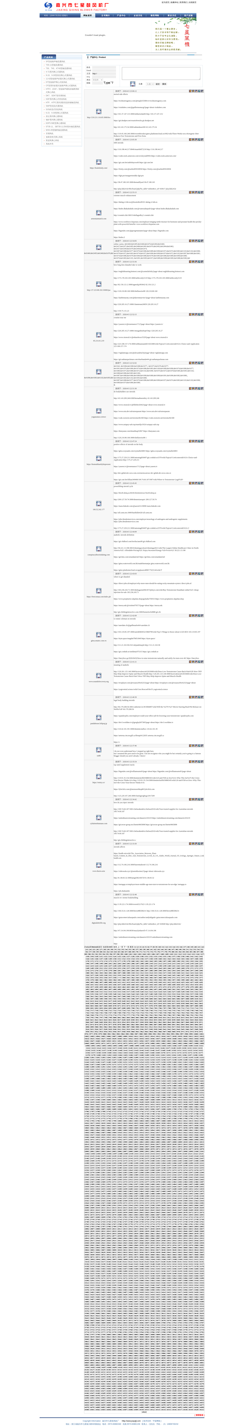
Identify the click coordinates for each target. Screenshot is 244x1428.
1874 (163, 1128)
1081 (158, 1043)
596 (132, 999)
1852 (163, 1125)
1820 (108, 1123)
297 (191, 971)
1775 (103, 1118)
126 (123, 956)
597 (137, 999)
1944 (185, 1135)
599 (146, 999)
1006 (108, 1036)
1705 (202, 1109)
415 (137, 982)
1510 (98, 1090)
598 (142, 999)
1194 (174, 1055)
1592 (185, 1097)
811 (164, 1017)
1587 (158, 1097)
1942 (174, 1135)
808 (151, 1017)
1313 (103, 1069)
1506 (196, 1088)
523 (155, 992)
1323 (158, 1069)
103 (139, 954)
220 (196, 963)
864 (169, 1022)
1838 (87, 1125)
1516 (130, 1090)
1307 (191, 1067)
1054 (130, 1041)
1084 (174, 1043)
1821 (114, 1123)
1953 (114, 1137)
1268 (98, 1064)
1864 (108, 1128)
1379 (103, 1076)
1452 (141, 1083)
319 (173, 973)
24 (90, 949)
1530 (87, 1093)
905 (119, 1027)
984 (122, 1034)
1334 (98, 1071)
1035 (147, 1039)
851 (110, 1022)
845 (201, 1020)
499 (164, 989)
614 (96, 1001)
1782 (141, 1118)
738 (187, 1010)
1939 (158, 1135)
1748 (196, 1114)
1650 (141, 1104)
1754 (108, 1116)
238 (160, 966)
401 (191, 980)
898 (87, 1027)
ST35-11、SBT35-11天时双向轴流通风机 (63, 127)
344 (169, 975)
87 (198, 952)
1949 (92, 1137)
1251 (125, 1062)
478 (187, 987)
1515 (125, 1090)
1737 (136, 1114)
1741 (158, 1114)
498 (160, 989)
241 (173, 966)
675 (137, 1006)
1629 (147, 1102)
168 (196, 959)
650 (142, 1003)
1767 (180, 1116)
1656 (174, 1104)
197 (92, 963)
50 (184, 949)
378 (87, 980)
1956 (130, 1137)
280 (114, 971)
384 (114, 980)
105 (148, 954)
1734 (119, 1114)
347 (182, 975)
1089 (202, 1043)
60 (101, 952)
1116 (109, 1048)
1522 (163, 1090)
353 (92, 978)
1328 (185, 1069)
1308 (196, 1067)
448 (169, 985)
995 (172, 1034)
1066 (196, 1041)
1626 (130, 1102)
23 (87, 949)
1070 (98, 1043)
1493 (125, 1088)
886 (151, 1025)
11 (163, 947)
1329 (191, 1069)
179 (128, 961)
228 (114, 966)
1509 (92, 1090)
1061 (169, 1041)
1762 (152, 1116)
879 (119, 1025)
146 (96, 959)
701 (137, 1008)
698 (123, 1008)
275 (92, 971)
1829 (158, 1123)
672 (123, 1006)
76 (159, 952)
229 (119, 966)
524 (160, 992)
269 (182, 968)
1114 (98, 1048)
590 (105, 999)
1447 (114, 1083)
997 (181, 1034)
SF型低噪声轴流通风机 (55, 61)
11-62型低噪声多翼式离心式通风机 (60, 79)
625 (146, 1001)
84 (187, 952)
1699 (169, 1109)
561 (92, 996)
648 (132, 1003)
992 (159, 1034)
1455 (158, 1083)
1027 (103, 1039)
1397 (202, 1076)
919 (182, 1027)
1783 (147, 1118)
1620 (98, 1102)
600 (151, 999)
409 (110, 982)
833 (146, 1020)
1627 (136, 1102)
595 (128, 999)
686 (187, 1006)
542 (123, 994)
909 (137, 1027)
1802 (130, 1121)
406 (96, 982)
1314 (108, 1069)
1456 (163, 1083)
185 (155, 961)
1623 (114, 1102)
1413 (169, 1079)
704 (151, 1008)
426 (187, 982)
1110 (196, 1046)
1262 (185, 1062)
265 (164, 968)
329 (101, 975)
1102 (153, 1046)
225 (101, 966)
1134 (88, 1050)
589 (101, 999)
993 (163, 1034)
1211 (147, 1057)
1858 (196, 1125)
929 (110, 1029)
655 (164, 1003)
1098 (131, 1046)
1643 (103, 1104)
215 (173, 963)
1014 (152, 1036)
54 (198, 949)
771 (101, 1015)
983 (118, 1034)
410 (114, 982)
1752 (98, 1116)
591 (110, 999)
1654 (163, 1104)
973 (191, 1032)
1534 (108, 1093)
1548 (185, 1093)
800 (114, 1017)
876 (105, 1025)
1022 (196, 1036)
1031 (125, 1039)
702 (142, 1008)
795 (92, 1017)
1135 (93, 1050)
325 (201, 973)
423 (173, 982)
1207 (125, 1057)
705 (155, 1008)
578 (169, 996)
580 (178, 996)
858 (142, 1022)
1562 (141, 1095)
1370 (174, 1074)
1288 (87, 1067)
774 (114, 1015)
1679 (180, 1107)
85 (191, 952)
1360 (119, 1074)
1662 (87, 1107)
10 (159, 947)
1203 (103, 1057)
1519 (147, 1090)
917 (173, 1027)
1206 (119, 1057)
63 (112, 952)
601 (155, 999)
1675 (158, 1107)
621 (128, 1001)
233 (137, 966)
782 (151, 1015)
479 (191, 987)
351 (201, 975)
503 (182, 989)
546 (142, 994)
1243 (202, 1060)
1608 (152, 1100)
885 (146, 1025)
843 (191, 1020)
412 (123, 982)
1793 (202, 1118)
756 (151, 1013)
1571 (191, 1095)
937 (146, 1029)
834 (151, 1020)
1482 (185, 1086)
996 (177, 1034)
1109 (190, 1046)
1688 (108, 1109)
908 (132, 1027)
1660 (196, 1104)
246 (196, 966)
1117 (114, 1048)
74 (151, 952)
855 (128, 1022)
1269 (103, 1064)
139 (182, 956)
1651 (147, 1104)
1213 (158, 1057)
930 (114, 1029)
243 (182, 966)
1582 (130, 1097)
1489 (103, 1088)
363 (137, 978)
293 (173, 971)
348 (187, 975)
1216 (174, 1057)
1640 (87, 1104)
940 (160, 1029)
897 (201, 1025)
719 (101, 1010)
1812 (185, 1121)
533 (201, 992)
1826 (141, 1123)
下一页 (126, 947)
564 (105, 996)
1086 (185, 1043)
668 (105, 1006)
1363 (136, 1074)
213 (164, 963)
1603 (125, 1100)
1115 (104, 1048)
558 (196, 994)
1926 (87, 1135)
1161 (114, 1053)
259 (137, 968)
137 (173, 956)
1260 (174, 1062)
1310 (87, 1069)
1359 (114, 1074)
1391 (169, 1076)
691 (92, 1008)
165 (182, 959)
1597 (92, 1100)
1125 (157, 1048)
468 (142, 987)
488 (114, 989)
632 (178, 1001)
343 (164, 975)
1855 (180, 1125)
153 (128, 959)
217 (182, 963)
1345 (158, 1071)
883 (137, 1025)
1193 (168, 1055)
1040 (174, 1039)
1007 (114, 1036)
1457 (169, 1083)
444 (151, 985)
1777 (114, 1118)
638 (87, 1003)
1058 (152, 1041)
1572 (196, 1095)
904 (114, 1027)
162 (169, 959)
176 (114, 961)
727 (137, 1010)
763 (182, 1013)
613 (92, 1001)
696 (114, 1008)
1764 (163, 1116)
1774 (98, 1118)
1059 (158, 1041)
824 (105, 1020)
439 (128, 985)
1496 (141, 1088)
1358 (108, 1074)
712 (187, 1008)
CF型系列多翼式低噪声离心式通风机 (61, 86)
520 (142, 992)
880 (123, 1025)
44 (162, 949)
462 (114, 987)
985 (127, 1034)
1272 (119, 1064)
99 (122, 954)
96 (111, 954)
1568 (174, 1095)
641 (101, 1003)
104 (144, 954)
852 (114, 1022)
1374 (196, 1074)
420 (160, 982)
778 (132, 1015)
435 (110, 985)
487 (110, 989)
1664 (98, 1107)
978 (95, 1034)
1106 (174, 1046)
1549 (191, 1093)
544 (132, 994)
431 (92, 985)
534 (87, 994)
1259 (169, 1062)
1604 (130, 1100)
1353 (202, 1071)
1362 (130, 1074)
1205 (114, 1057)
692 (96, 1008)
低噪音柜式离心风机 (54, 137)
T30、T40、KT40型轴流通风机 (59, 68)
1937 (147, 1135)
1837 (202, 1123)
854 (123, 1022)
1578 (108, 1097)
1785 (158, 1118)
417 (146, 982)
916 (169, 1027)
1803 (136, 1121)
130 (141, 956)
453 (191, 985)
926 (96, 1029)
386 (123, 980)
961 (137, 1032)
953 (101, 1032)
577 (164, 996)
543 (128, 994)
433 (101, 985)
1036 (152, 1039)
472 (160, 987)
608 (187, 999)
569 (128, 996)
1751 (92, 1116)
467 (137, 987)
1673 (147, 1107)
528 (178, 992)
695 (110, 1008)
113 (184, 954)
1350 (185, 1071)
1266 (87, 1064)
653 (155, 1003)
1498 (152, 1088)
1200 (87, 1057)
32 (119, 949)
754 (142, 1013)
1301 (158, 1067)
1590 (174, 1097)
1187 (136, 1055)
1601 (114, 1100)
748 (114, 1013)
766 (196, 1013)
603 (164, 999)
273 (201, 968)
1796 (98, 1121)
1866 (119, 1128)
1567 (169, 1095)
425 (182, 982)
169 (201, 959)
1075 (125, 1043)
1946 (196, 1135)
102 (135, 954)
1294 (119, 1067)
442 (142, 985)
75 (155, 952)
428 (196, 982)
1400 (98, 1079)
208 (142, 963)
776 (123, 1015)
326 (87, 975)
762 (178, 1013)
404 (87, 982)
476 (178, 987)
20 (195, 947)
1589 (169, 1097)
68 (130, 952)
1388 (152, 1076)
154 (132, 959)
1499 (158, 1088)
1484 (196, 1086)
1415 (180, 1079)
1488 (98, 1088)
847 (92, 1022)
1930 (108, 1135)
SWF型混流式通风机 (54, 106)
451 (182, 985)
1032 (130, 1039)
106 (153, 954)
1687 (103, 1109)
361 (128, 978)
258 (132, 968)
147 (101, 959)
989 (145, 1034)
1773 (92, 1118)
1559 (125, 1095)
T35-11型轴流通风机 (54, 65)
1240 (185, 1060)
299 (201, 971)
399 (182, 980)
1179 (93, 1055)
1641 (92, 1104)
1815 (202, 1121)
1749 (202, 1114)
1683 (202, 1107)
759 (164, 1013)
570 (132, 996)
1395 (191, 1076)
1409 (147, 1079)
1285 (191, 1064)
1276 (141, 1064)
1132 (195, 1048)
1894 (152, 1130)
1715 (136, 1111)
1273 (125, 1064)
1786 (163, 1118)
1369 (169, 1074)
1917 (158, 1133)
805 (137, 1017)
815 (182, 1017)
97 (115, 954)
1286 (196, 1064)
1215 (169, 1057)
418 (151, 982)
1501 (169, 1088)
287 (146, 971)
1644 (108, 1104)
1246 (98, 1062)
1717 (147, 1111)
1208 (130, 1057)
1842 (108, 1125)
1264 (196, 1062)
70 (137, 952)
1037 (158, 1039)
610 (196, 999)
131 (146, 956)
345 (173, 975)
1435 (169, 1081)
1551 (202, 1093)
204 (123, 963)
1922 (185, 1133)
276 (96, 971)
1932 (119, 1135)
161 (164, 959)
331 (110, 975)
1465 (92, 1086)
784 (160, 1015)
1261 (180, 1062)
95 (107, 954)
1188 (141, 1055)
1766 (174, 1116)
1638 (196, 1102)
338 (142, 975)
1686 (98, 1109)
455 (201, 985)
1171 (168, 1053)
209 (146, 963)
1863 (103, 1128)
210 (151, 963)
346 (178, 975)
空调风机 (49, 133)
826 (114, 1020)
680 (160, 1006)
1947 (202, 1135)
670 (114, 1006)
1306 (185, 1067)
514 (114, 992)
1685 (92, 1109)
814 (178, 1017)
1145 (147, 1050)
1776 (108, 1118)
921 (191, 1027)
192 (187, 961)
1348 (174, 1071)
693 (101, 1008)
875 (101, 1025)
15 (177, 947)
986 (132, 1034)
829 (128, 1020)
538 (105, 994)
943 (173, 1029)
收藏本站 (174, 2)
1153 (190, 1050)
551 (164, 994)
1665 (103, 1107)
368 (160, 978)
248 (87, 968)
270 (187, 968)
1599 (103, 1100)
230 (123, 966)
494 (142, 989)
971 (182, 1032)
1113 (93, 1048)
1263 (191, 1062)
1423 (103, 1081)
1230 (130, 1060)
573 (146, 996)
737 (182, 1010)
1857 (191, 1125)
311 (137, 973)
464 (123, 987)
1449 (125, 1083)
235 (146, 966)
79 (169, 952)
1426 (119, 1081)
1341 (136, 1071)
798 (105, 1017)
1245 (92, 1062)
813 (173, 1017)
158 (151, 959)
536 (96, 994)
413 (128, 982)
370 (169, 978)
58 (94, 952)
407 (101, 982)
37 (137, 949)
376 (196, 978)
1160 (109, 1053)
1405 (125, 1079)
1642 (98, 1104)
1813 (191, 1121)
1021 (191, 1036)
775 (119, 1015)
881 (128, 1025)
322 (187, 973)
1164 (131, 1053)
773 (110, 1015)
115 (193, 954)
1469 (114, 1086)
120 (96, 956)
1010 (130, 1036)
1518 (141, 1090)
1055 (136, 1041)
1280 (163, 1064)
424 (178, 982)
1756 (119, 1116)
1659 (191, 1104)
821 (92, 1020)
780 (142, 1015)
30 (112, 949)
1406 (130, 1079)
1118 (120, 1048)
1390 (163, 1076)
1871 (147, 1128)
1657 (180, 1104)
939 (155, 1029)
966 (160, 1032)
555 (182, 994)
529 (182, 992)
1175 (190, 1053)
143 (200, 956)
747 (110, 1013)
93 (100, 954)
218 (187, 963)
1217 (180, 1057)
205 (128, 963)
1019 (180, 1036)
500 (169, 989)
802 (123, 1017)
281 (119, 971)
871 (201, 1022)
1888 (119, 1130)
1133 (200, 1048)
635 (191, 1001)
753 (137, 1013)
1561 (136, 1095)
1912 (130, 1133)
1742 (163, 1114)
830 (132, 1020)
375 (191, 978)
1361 (125, 1074)
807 (146, 1017)
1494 (130, 1088)
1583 (136, 1097)
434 (105, 985)
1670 (130, 1107)
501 (173, 989)
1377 (92, 1076)
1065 (191, 1041)
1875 (169, 1128)
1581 (125, 1097)
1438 (185, 1081)
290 (160, 971)
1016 (163, 1036)
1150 (174, 1050)
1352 (196, 1071)
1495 (136, 1088)
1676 (163, 1107)
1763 (158, 1116)
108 (162, 954)
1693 (136, 1109)
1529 (202, 1090)
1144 (141, 1050)
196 (87, 963)
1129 (178, 1048)
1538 (130, 1093)
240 (169, 966)
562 (96, 996)
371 (173, 978)
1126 (162, 1048)
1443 (92, 1083)
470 (151, 987)
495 (146, 989)
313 (146, 973)
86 (195, 952)
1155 (200, 1050)
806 (142, 1017)
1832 (174, 1123)
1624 (119, 1102)
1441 (202, 1081)
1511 (103, 1090)
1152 (184, 1050)
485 (101, 989)
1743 (169, 1114)
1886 (108, 1130)
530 (187, 992)
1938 (152, 1135)
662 (196, 1003)
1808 (163, 1121)
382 (105, 980)
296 (187, 971)
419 (155, 982)
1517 (136, 1090)
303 (101, 973)
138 (178, 956)
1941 (169, 1135)
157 (146, 959)
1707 (92, 1111)
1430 (141, 1081)
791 (191, 1015)
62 (108, 952)
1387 (147, 1076)
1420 (87, 1081)
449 (173, 985)
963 (146, 1032)
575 (155, 996)
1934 (130, 1135)
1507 (202, 1088)
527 (173, 992)
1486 (87, 1088)
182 (142, 961)
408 (105, 982)
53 (195, 949)
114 (188, 954)
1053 (125, 1041)
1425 (114, 1081)
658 (178, 1003)
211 (155, 963)
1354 (87, 1074)
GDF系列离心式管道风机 (56, 99)
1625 (125, 1102)
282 (123, 971)
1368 (163, 1074)
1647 (125, 1104)
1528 (196, 1090)
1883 (92, 1130)
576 (160, 996)
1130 (184, 1048)
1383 (125, 1076)
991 (154, 1034)
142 (196, 956)
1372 (185, 1074)
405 (92, 982)
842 (187, 1020)
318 (169, 973)
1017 (169, 1036)
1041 (180, 1039)
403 (201, 980)
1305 (180, 1067)
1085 (180, 1043)
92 (97, 954)
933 (128, 1029)
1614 (185, 1100)
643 (110, 1003)
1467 (103, 1086)
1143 (136, 1050)
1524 (174, 1090)
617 (110, 1001)
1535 (114, 1093)
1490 (108, 1088)
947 (191, 1029)
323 (191, 973)
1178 (88, 1055)
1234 (152, 1060)
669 (110, 1006)
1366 (152, 1074)
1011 (136, 1036)
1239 (180, 1060)
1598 (98, 1100)
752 (132, 1013)
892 (178, 1025)
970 (178, 1032)
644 (114, 1003)
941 (164, 1029)
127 (128, 956)
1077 (136, 1043)
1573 (202, 1095)
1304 (174, 1067)
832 (142, 1020)
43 (159, 949)
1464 (87, 1086)
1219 (191, 1057)
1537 (125, 1093)
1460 (185, 1083)
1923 (191, 1133)
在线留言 (192, 2)
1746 (185, 1114)
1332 (87, 1071)
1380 (108, 1076)
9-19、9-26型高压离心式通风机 (59, 75)
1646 (119, 1104)
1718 (152, 1111)
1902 (196, 1130)
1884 (98, 1130)
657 (173, 1003)
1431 (147, 1081)
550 (160, 994)
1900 (185, 1130)
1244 (87, 1062)
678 (151, 1006)
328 (96, 975)
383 (110, 980)
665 (92, 1006)
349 (191, 975)
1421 (92, 1081)
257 (128, 968)
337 (137, 975)
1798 (108, 1121)
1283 (180, 1064)
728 (142, 1010)
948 (196, 1029)
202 (114, 963)
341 (155, 975)
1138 (109, 1050)
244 (187, 966)
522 (151, 992)
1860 (87, 1128)
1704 (196, 1109)
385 (119, 980)
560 (87, 996)
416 (142, 982)
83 (184, 952)
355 (101, 978)
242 (178, 966)
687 (191, 1006)
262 (151, 968)
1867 (125, 1128)
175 (110, 961)
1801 (125, 1121)
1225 (103, 1060)
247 (201, 966)
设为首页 (165, 2)
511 (101, 992)
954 (105, 1032)
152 (123, 959)
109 (166, 954)
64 (115, 952)
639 (92, 1003)
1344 (152, 1071)
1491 (114, 1088)
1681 (191, 1107)
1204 (108, 1057)
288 (151, 971)
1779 (125, 1118)
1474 (141, 1086)
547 (146, 994)
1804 (141, 1121)
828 (123, 1020)
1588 (163, 1097)
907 (128, 1027)
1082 (163, 1043)
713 (191, 1008)
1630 (152, 1102)
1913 (136, 1133)
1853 (169, 1125)
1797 (103, 1121)
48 (177, 949)
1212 (152, 1057)
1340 (130, 1071)
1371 (180, 1074)
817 (191, 1017)
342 (160, 975)
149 (110, 959)
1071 (103, 1043)
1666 (108, 1107)
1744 (174, 1114)
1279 (158, 1064)
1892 (141, 1130)
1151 (179, 1050)
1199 (200, 1055)
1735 (125, 1114)
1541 (147, 1093)
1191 (157, 1055)
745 (101, 1013)
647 (128, 1003)
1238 (174, 1060)
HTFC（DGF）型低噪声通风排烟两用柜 (62, 89)
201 (110, 963)
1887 (114, 1130)
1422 (98, 1081)
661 (191, 1003)
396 (169, 980)
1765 (169, 1116)
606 (178, 999)
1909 (114, 1133)
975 (201, 1032)
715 (201, 1008)
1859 (202, 1125)
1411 (158, 1079)
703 (146, 1008)
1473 (136, 1086)
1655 (169, 1104)
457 (92, 987)
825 (110, 1020)
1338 (119, 1071)
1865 (114, 1128)
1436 (174, 1081)
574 (151, 996)
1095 (115, 1046)
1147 (157, 1050)
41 (151, 949)
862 (160, 1022)
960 (132, 1032)
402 (196, 980)
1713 (125, 1111)
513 (110, 992)
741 (201, 1010)
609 (191, 999)
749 (119, 1013)
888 (160, 1025)
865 (173, 1022)
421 (164, 982)
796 (96, 1017)
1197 (190, 1055)
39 (144, 949)
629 (164, 1001)
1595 (202, 1097)
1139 (114, 1050)
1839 (92, 1125)
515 (119, 992)
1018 (174, 1036)
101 (130, 954)
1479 (169, 1086)
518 (132, 992)
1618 (87, 1102)
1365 (147, 1074)
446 (160, 985)
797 (101, 1017)
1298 (141, 1067)
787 (173, 1015)
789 (182, 1015)
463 (119, 987)
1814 (196, 1121)
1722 (174, 1111)
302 (96, 973)
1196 (184, 1055)
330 (105, 975)
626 (151, 1001)
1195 (179, 1055)
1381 (114, 1076)
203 (119, 963)
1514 (119, 1090)
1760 (141, 1116)
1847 (136, 1125)
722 (114, 1010)
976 (86, 1034)
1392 (174, 1076)
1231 (136, 1060)
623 (137, 1001)
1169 (157, 1053)
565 (110, 996)
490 (123, 989)
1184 (120, 1055)
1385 (136, 1076)
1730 (98, 1114)
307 (119, 973)
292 (169, 971)
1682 (196, 1107)
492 (132, 989)
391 (146, 980)
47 (173, 949)
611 (201, 999)
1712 (119, 1111)
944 (178, 1029)
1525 (180, 1090)
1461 (191, 1083)
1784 (152, 1118)
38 (141, 949)
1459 (180, 1083)
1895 (158, 1130)
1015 (158, 1036)
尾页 (132, 947)
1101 (147, 1046)
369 (164, 978)
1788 (174, 1118)
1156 (88, 1053)
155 (137, 959)
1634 (174, 1102)
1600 (108, 1100)
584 (196, 996)
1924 (196, 1133)
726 (132, 1010)
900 (96, 1027)
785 (164, 1015)
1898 (174, 1130)
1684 (87, 1109)
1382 (119, 1076)
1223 (92, 1060)
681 (164, 1006)
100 (125, 954)
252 (105, 968)
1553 (92, 1095)
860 (151, 1022)
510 (96, 992)
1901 (191, 1130)
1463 (202, 1083)
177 (119, 961)
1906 (98, 1133)
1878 (185, 1128)
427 (191, 982)
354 (96, 978)
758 (160, 1013)
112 (180, 954)
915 (164, 1027)
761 (173, 1013)
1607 (147, 1100)
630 (169, 1001)
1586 (152, 1097)
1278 (152, 1064)
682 (169, 1006)
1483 (191, 1086)
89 (86, 954)
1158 (98, 1053)
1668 (119, 1107)
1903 (202, 1130)
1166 (141, 1053)
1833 (180, 1123)
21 (199, 947)
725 (128, 1010)
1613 (180, 1100)
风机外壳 (49, 144)
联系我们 (183, 2)
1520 (152, 1090)
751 (128, 1013)
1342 (141, 1071)
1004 (98, 1036)
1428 (130, 1081)
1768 (185, 1116)
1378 (98, 1076)
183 (146, 961)
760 (169, 1013)
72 (144, 952)
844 (196, 1020)
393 (155, 980)
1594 (196, 1097)
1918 (163, 1133)
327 (92, 975)
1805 (147, 1121)
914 (160, 1027)
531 (191, 992)
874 (96, 1025)
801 (119, 1017)
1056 (141, 1041)
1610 (163, 1100)
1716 (141, 1111)
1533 (103, 1093)
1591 (180, 1097)
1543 (158, 1093)
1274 (130, 1064)
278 (105, 971)
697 (119, 1008)
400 (187, 980)
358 (114, 978)
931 (119, 1029)
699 (128, 1008)
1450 (130, 1083)
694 (105, 1008)
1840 (98, 1125)
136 (169, 956)
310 (132, 973)
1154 (195, 1050)
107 (157, 954)
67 (126, 952)
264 (160, 968)
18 (188, 947)
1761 (147, 1116)
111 (175, 954)
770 (96, 1015)
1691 (125, 1109)
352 (87, 978)
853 (119, 1022)
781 (146, 1015)
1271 (114, 1064)
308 (123, 973)
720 (105, 1010)
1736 (130, 1114)
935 (137, 1029)
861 (155, 1022)
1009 (125, 1036)
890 (169, 1025)
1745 (180, 1114)
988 (141, 1034)
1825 (136, 1123)
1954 (119, 1137)
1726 (196, 1111)
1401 (103, 1079)
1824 (130, 1123)
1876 (174, 1128)
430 (87, 985)
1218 (185, 1057)
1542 (152, 1093)
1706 (87, 1111)
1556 (108, 1095)
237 (155, 966)
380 (96, 980)
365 (146, 978)
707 (164, 1008)
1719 (158, 1111)
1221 (202, 1057)
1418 (196, 1079)
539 (110, 994)
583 (191, 996)
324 (196, 973)
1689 (114, 1109)
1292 (108, 1067)
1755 (114, 1116)
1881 (202, 1128)
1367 (158, 1074)
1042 (185, 1039)
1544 (163, 1093)
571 (137, 996)
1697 (158, 1109)
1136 (98, 1050)
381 (101, 980)
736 (178, 1010)
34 (126, 949)
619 (119, 1001)
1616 (196, 1100)
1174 (184, 1053)
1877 (180, 1128)
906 (123, 1027)
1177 (200, 1053)
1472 (130, 1086)
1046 (87, 1041)
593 (119, 999)
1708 (98, 1111)
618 (114, 1001)
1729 (92, 1114)
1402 (108, 1079)
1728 (87, 1114)
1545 (169, 1093)
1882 (87, 1130)
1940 (163, 1135)
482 (87, 989)
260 (142, 968)
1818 (98, 1123)
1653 (158, 1104)
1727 (202, 1111)
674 (132, 1006)
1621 (103, 1102)
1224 (98, 1060)
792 (196, 1015)
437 (119, 985)
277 (101, 971)
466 (132, 987)
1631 (158, 1102)
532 (196, 992)
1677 (169, 1107)
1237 (169, 1060)
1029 (114, 1039)
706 (160, 1008)
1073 (114, 1043)
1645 (114, 1104)
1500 (163, 1088)
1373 (191, 1074)
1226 (108, 1060)
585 (201, 996)
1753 (103, 1116)
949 (201, 1029)
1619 (92, 1102)
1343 (147, 1071)
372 (178, 978)
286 (142, 971)
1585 (147, 1097)
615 (101, 1001)
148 (105, 959)
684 (178, 1006)
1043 (191, 1039)
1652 (152, 1104)
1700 (174, 1109)
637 (201, 1001)
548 (151, 994)
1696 (152, 1109)
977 (91, 1034)
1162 (120, 1053)
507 (201, 989)
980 (104, 1034)
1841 (103, 1125)
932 (123, 1029)
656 (169, 1003)
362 (132, 978)
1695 (147, 1109)
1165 (136, 1053)
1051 (114, 1041)
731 (155, 1010)
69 (133, 952)
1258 (163, 1062)
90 (89, 954)
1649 (136, 1104)
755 (146, 1013)
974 (196, 1032)
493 (137, 989)
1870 (141, 1128)
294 (178, 971)
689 (201, 1006)
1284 (185, 1064)
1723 (180, 1111)
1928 (98, 1135)
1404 (119, 1079)
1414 (174, 1079)
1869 (136, 1128)
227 (110, 966)
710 (178, 1008)
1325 (169, 1069)
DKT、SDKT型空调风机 (56, 96)
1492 (119, 1088)
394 (160, 980)
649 (137, 1003)
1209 (136, 1057)
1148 (163, 1050)
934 (132, 1029)
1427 (125, 1081)
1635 (180, 1102)
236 (151, 966)
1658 (185, 1104)
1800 (119, 1121)
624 (142, 1001)
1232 (141, 1060)
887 (155, 1025)
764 (187, 1013)
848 (96, 1022)
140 (187, 956)
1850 (152, 1125)
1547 (180, 1093)
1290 (98, 1067)
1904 (87, 1133)
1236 (163, 1060)
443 (146, 985)
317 (164, 973)
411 (119, 982)
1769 (191, 1116)
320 (178, 973)
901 (101, 1027)
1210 (141, 1057)
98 (118, 954)
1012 (141, 1036)
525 (164, 992)
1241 (191, 1060)
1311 (92, 1069)
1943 (180, 1135)
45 (166, 949)
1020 (185, 1036)
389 (137, 980)
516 (123, 992)
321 (182, 973)
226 (105, 966)
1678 (174, 1107)
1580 (119, 1097)
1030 (119, 1039)
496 (151, 989)
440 (132, 985)
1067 (202, 1041)
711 (182, 1008)
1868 (130, 1128)
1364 (141, 1074)
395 (164, 980)
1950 (98, 1137)
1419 (202, 1079)
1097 (126, 1046)
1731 (103, 1114)
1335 (103, 1071)
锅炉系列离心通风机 (54, 120)
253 (110, 968)
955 (110, 1032)
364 (142, 978)
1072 (108, 1043)
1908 (108, 1133)
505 (191, 989)
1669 (125, 1107)
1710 (108, 1111)
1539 (136, 1093)
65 (119, 952)
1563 (147, 1095)
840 (178, 1020)
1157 (93, 1053)
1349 (180, 1071)
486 (105, 989)
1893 (147, 1130)
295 (182, 971)
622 (132, 1001)
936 (142, 1029)
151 (119, 959)
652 (151, 1003)
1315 (114, 1069)
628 (160, 1001)
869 (191, 1022)
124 (114, 956)
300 (87, 973)
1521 (158, 1090)
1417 (191, 1079)
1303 (169, 1067)
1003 (92, 1036)
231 (128, 966)
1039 (169, 1039)
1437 (180, 1081)
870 (196, 1022)
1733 (114, 1114)
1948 (87, 1137)
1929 (103, 1135)
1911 (125, 1133)
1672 (141, 1107)
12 (167, 947)
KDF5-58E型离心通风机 (56, 123)
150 (114, 959)
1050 (108, 1041)
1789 (180, 1118)
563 (101, 996)
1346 (163, 1071)
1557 (114, 1095)
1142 (131, 1050)
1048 (98, 1041)
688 (196, 1006)
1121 (136, 1048)
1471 (125, 1086)
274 (87, 971)
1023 (202, 1036)
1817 (92, 1123)
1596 (87, 1100)
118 (87, 956)
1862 (98, 1128)
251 (101, 968)
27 (101, 949)
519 (137, 992)
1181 (104, 1055)
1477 (158, 1086)
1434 (163, 1081)
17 (185, 947)
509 (92, 992)
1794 (87, 1121)
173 (101, 961)
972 (187, 1032)
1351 (191, 1071)
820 (87, 1020)
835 (155, 1020)
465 (128, 987)
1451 (136, 1083)
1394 (185, 1076)
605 (173, 999)
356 (105, 978)
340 (151, 975)
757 (155, 1013)
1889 (125, 1130)
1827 (147, 1123)
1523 (169, 1090)
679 (155, 1006)
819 (201, 1017)
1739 (147, 1114)
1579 (114, 1097)
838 (169, 1020)
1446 (108, 1083)
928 (105, 1029)
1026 (98, 1039)
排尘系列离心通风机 (54, 116)
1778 (119, 1118)
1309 (202, 1067)
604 (169, 999)
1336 (108, 1071)
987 (136, 1034)
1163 (125, 1053)
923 (201, 1027)
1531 (92, 1093)
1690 (119, 1109)
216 (178, 963)
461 (110, 987)
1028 (108, 1039)
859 (146, 1022)
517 (128, 992)
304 (105, 973)
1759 (136, 1116)
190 (178, 961)
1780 (130, 1118)
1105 (169, 1046)
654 (160, 1003)
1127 (168, 1048)
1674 (152, 1107)
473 (164, 987)
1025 (92, 1039)
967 (164, 1032)
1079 (147, 1043)
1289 (92, 1067)
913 (155, 1027)
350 (196, 975)
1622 (108, 1102)
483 (92, 989)
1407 (136, 1079)
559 (201, 994)
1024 (87, 1039)
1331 (202, 1069)
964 (151, 1032)
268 (178, 968)
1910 (119, 1133)
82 (180, 952)
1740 (152, 1114)
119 (92, 956)
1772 (87, 1118)
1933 (125, 1135)
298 (196, 971)
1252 (130, 1062)
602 (160, 999)
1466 (98, 1086)
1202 (98, 1057)
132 (150, 956)
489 (119, 989)
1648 (130, 1104)
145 (92, 959)
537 (101, 994)
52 (191, 949)
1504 (185, 1088)
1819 (103, 1123)
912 (151, 1027)
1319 (136, 1069)
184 (151, 961)
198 (96, 963)
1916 (152, 1133)
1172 (174, 1053)
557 (191, 994)
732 (160, 1010)
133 (155, 956)
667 (101, 1006)
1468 (108, 1086)
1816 (87, 1123)
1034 (141, 1039)
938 (151, 1029)
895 (191, 1025)
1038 (163, 1039)
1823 (125, 1123)
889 (164, 1025)
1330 (196, 1069)
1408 (141, 1079)
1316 (119, 1069)
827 (119, 1020)
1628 (141, 1102)
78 (166, 952)
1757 (125, 1116)
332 (114, 975)
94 (104, 954)
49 (180, 949)
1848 (141, 1125)
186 (160, 961)
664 (87, 1006)
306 (114, 973)
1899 (180, 1130)
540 (114, 994)
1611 (169, 1100)
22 (203, 947)
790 (187, 1015)
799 (110, 1017)
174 (105, 961)
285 (137, 971)
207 (137, 963)
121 (101, 956)
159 (155, 959)
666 (96, 1006)
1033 (136, 1039)
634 (187, 1001)
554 (178, 994)
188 (169, 961)
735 (173, 1010)
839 (173, 1020)
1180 (98, 1055)
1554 (98, 1095)
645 (119, 1003)
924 (87, 1029)
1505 (191, 1088)
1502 (174, 1088)
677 (146, 1006)
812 (169, 1017)
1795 (92, 1121)
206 (132, 963)
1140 (120, 1050)
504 (187, 989)
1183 (114, 1055)
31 (115, 949)
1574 (87, 1097)
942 (169, 1029)
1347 (169, 1071)
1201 (92, 1057)
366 (151, 978)
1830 (163, 1123)
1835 (191, 1123)
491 (128, 989)
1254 (141, 1062)
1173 (179, 1053)
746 (105, 1013)
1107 (180, 1046)
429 (201, 982)
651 (146, 1003)
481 (201, 987)
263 (155, 968)
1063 (180, 1041)
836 (160, 1020)
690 (87, 1008)
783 (155, 1015)
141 (191, 956)
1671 (136, 1107)
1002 (87, 1036)
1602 (119, 1100)
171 (92, 961)
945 (182, 1029)
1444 (98, 1083)
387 (128, 980)
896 (196, 1025)
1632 (163, 1102)
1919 (169, 1133)
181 (137, 961)
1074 (119, 1043)
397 (173, 980)
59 (97, 952)
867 (182, 1022)
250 (96, 968)
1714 (130, 1111)
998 (186, 1034)
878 (114, 1025)
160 (160, 959)
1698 (163, 1109)
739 (191, 1010)
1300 (152, 1067)
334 (123, 975)
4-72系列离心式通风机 (55, 72)
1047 (92, 1041)
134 (160, 956)
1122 (141, 1048)
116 (197, 954)
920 (187, 1027)
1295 (125, 1067)
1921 (180, 1133)
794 (87, 1017)
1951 (103, 1137)
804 (132, 1017)
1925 (202, 1133)
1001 (201, 1034)
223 (92, 966)
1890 (130, 1130)
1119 (125, 1048)
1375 (202, 1074)
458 (96, 987)
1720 (163, 1111)
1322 (152, 1069)
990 (150, 1034)
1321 (147, 1069)
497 (155, 989)
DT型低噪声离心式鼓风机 (56, 82)
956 (114, 1032)
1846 (130, 1125)
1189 (147, 1055)
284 (132, 971)
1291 (103, 1067)
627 (155, 1001)
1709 (103, 1111)
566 (114, 996)
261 (146, 968)
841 (182, 1020)
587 (92, 999)
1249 (114, 1062)
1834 (185, 1123)
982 (113, 1034)
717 (92, 1010)
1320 (141, 1069)
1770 (196, 1116)
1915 (147, 1133)
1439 (191, 1081)
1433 (158, 1081)
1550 (196, 1093)
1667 (114, 1107)
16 (181, 947)
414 (132, 982)
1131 (189, 1048)
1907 (103, 1133)
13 (170, 947)
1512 (108, 1090)
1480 (174, 1086)
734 (169, 1010)
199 (101, 963)
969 (173, 1032)
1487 (92, 1088)
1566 (163, 1095)
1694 (141, 1109)
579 (173, 996)
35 (130, 949)
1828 (152, 1123)
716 (87, 1010)
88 (202, 952)
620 (123, 1001)
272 (196, 968)
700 (132, 1008)
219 (191, 963)
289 (155, 971)
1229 (125, 1060)
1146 (152, 1050)
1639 (202, 1102)
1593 (191, 1097)
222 (87, 966)
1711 (114, 1111)
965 (155, 1032)
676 (142, 1006)
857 (137, 1022)
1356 (98, 1074)
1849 (147, 1125)
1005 (103, 1036)
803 (128, 1017)
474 (169, 987)
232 (132, 966)
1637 (191, 1102)
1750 (87, 1116)
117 (202, 954)
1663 (92, 1107)
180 (132, 961)
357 (110, 978)
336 (132, 975)
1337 (114, 1071)
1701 (180, 1109)
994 (168, 1034)
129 (137, 956)
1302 (163, 1067)
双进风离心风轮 (52, 140)
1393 (180, 1076)
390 (142, 980)
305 (110, 973)
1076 (130, 1043)
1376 (87, 1076)
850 (105, 1022)
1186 (131, 1055)
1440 (196, 1081)
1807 (158, 1121)
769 (92, 1015)
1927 (92, 1135)
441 (137, 985)
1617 (202, 1100)
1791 (191, 1118)
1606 (141, 1100)
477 (182, 987)
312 (142, 973)
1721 (169, 1111)
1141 (125, 1050)
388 (132, 980)
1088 (196, 1043)
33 (123, 949)
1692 (130, 1109)
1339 (125, 1071)
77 (162, 952)
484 (96, 989)
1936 (141, 1135)
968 (169, 1032)
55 (202, 949)
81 (177, 952)
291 (164, 971)
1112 (88, 1048)
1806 (152, 1121)
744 (96, 1013)
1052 (119, 1041)
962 (142, 1032)
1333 (92, 1071)
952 (96, 1032)
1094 (109, 1046)
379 (92, 980)
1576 (98, 1097)
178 (123, 961)
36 (133, 949)
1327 (180, 1069)
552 (169, 994)
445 (155, 985)
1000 (196, 1034)
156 (142, 959)
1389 (158, 1076)
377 (201, 978)
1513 (114, 1090)
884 (142, 1025)
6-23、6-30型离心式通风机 (57, 113)
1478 (163, 1086)
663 (201, 1003)
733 (164, 1010)
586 (87, 999)
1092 (98, 1046)
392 (151, 980)
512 (105, 992)
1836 (196, 1123)
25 (94, 949)
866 (178, 1022)
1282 (174, 1064)
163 (173, 959)
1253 (136, 1062)
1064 (185, 1041)
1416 (185, 1079)
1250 (119, 1062)
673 (128, 1006)
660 (187, 1003)
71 (141, 952)
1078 (141, 1043)
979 (100, 1034)
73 (148, 952)
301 (92, 973)
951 (92, 1032)
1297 (136, 1067)
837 (164, 1020)
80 (173, 952)
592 (114, 999)
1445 (103, 1083)
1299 (147, 1067)
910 (142, 1027)
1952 (108, 1137)
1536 (119, 1093)
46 (169, 949)
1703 (191, 1109)
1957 (136, 1137)
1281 (169, 1064)
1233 (147, 1060)
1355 (92, 1074)
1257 (158, 1062)
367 (155, 978)
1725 (191, 1111)
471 (155, 987)
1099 (137, 1046)
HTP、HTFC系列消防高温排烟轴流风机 (62, 102)
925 (92, 1029)
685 (182, 1006)
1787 (169, 1118)
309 (128, 973)
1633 (169, 1102)
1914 (141, 1133)
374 (187, 978)
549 (155, 994)
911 (146, 1027)
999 (191, 1034)
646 (123, 1003)
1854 (174, 1125)
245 (191, 966)
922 (196, 1027)
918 (178, 1027)
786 (169, 1015)
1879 (191, 1128)
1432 (152, 1081)
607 (182, 999)
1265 (202, 1062)
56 (87, 952)
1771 (202, 1116)
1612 (174, 1100)
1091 (93, 1046)
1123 (146, 1048)
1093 (104, 1046)
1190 (152, 1055)
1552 (87, 1095)
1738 (141, 1114)
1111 (201, 1046)
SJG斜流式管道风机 (54, 109)
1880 (196, 1128)
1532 (98, 1093)
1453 (147, 1083)
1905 (92, 1133)
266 (169, 968)
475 (173, 987)
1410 (152, 1079)
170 (87, 961)
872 (87, 1025)
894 (187, 1025)
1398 (87, 1079)
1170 (163, 1053)
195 (201, 961)
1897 (169, 1130)
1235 (158, 1060)
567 (119, 996)
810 (160, 1017)
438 (123, 985)
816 (187, 1017)
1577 (103, 1097)
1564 (152, 1095)
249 (92, 968)
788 (178, 1015)
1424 (108, 1081)
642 (105, 1003)
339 (146, 975)
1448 (119, 1083)
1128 (173, 1048)
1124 (152, 1048)
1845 (125, 1125)
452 (187, 985)
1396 (196, 1076)
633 (182, 1001)
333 (119, 975)
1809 (169, 1121)
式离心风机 (50, 92)
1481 (180, 1086)
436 (114, 985)
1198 (195, 1055)
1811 (180, 1121)
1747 (191, 1114)
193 (191, 961)
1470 (119, 1086)
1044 (196, 1039)
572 (142, 996)
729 (146, 1010)
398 (178, 980)
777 (128, 1015)
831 (137, 1020)
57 (90, 952)
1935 (136, 1135)
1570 (185, 1095)
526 (169, 992)
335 (128, 975)
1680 (185, 1107)
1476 (152, 1086)
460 (105, 987)
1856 (185, 1125)
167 (191, 959)
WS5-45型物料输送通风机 (57, 130)
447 (164, 985)
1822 (119, 1123)
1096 (120, 1046)
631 (173, 1001)
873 (92, 1025)
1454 (152, 1083)
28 (105, 949)
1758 (130, 1116)
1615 (191, 1100)
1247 (103, 1062)
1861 (92, 1128)
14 (174, 947)
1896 (163, 1130)
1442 (87, 1083)
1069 (92, 1043)
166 (187, 959)
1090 (87, 1046)
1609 (158, 1100)
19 (192, 947)
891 (173, 1025)
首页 (115, 947)
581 (182, 996)
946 (187, 1029)
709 (173, 1008)
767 (201, 1013)
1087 (191, 1043)
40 (148, 949)
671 (119, 1006)
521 (146, 992)
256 (123, 968)
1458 (174, 1083)
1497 (147, 1088)
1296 (130, 1067)
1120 (130, 1048)
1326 (174, 1069)
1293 (114, 1067)
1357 (103, 1074)
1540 (141, 1093)
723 (119, 1010)
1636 (185, 1102)
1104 (163, 1046)
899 (92, 1027)
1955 (125, 1137)
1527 (191, 1090)
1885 (103, 1130)
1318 (130, 1069)
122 (105, 956)
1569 (180, 1095)
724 (123, 1010)
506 (196, 989)
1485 (202, 1086)
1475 (147, 1086)
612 (87, 1001)
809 (155, 1017)
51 (187, 949)
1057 (147, 1041)
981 (109, 1034)
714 (196, 1008)
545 (137, 994)
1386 (141, 1076)
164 (178, 959)
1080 (152, 1043)
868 (187, 1022)
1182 (109, 1055)
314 (151, 973)
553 (173, 994)
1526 (185, 1090)
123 (110, 956)
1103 (158, 1046)
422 (169, 982)
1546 (174, 1093)
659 (182, 1003)
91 (93, 954)
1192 (163, 1055)
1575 (92, 1097)
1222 (87, 1060)
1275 (136, 1064)
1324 (163, 1069)
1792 (196, 1118)
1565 (158, 1095)
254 (114, 968)
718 (96, 1010)
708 (169, 1008)
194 (196, 961)
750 (123, 1013)
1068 (87, 1043)
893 (182, 1025)
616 (105, 1001)
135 (164, 956)
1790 (185, 1118)
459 (101, 987)
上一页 (120, 947)
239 (164, 966)
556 (187, 994)
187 (164, 961)
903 (110, 1027)
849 (101, 1022)
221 (201, 963)
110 (171, 954)
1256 (152, 1062)
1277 (147, 1064)
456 (87, 987)
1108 (185, 1046)
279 (110, 971)
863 (164, 1022)
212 (160, 963)
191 (182, 961)
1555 (103, 1095)
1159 (104, 1053)
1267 (92, 1064)
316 (160, 973)
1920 (174, 1133)
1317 (125, 1069)
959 (128, 1032)
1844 (119, 1125)
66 (123, 952)
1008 (119, 1036)
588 (96, 999)
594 (123, 999)
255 (119, 968)
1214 (163, 1057)
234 (142, 966)
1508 (87, 1090)
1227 (114, 1060)
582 (187, 996)
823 (101, 1020)
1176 (195, 1053)
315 (155, 973)
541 (119, 994)
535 (92, 994)
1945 (191, 1135)
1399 (92, 1079)
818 (196, 1017)
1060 (163, 1041)
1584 (141, 1097)
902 (105, 1027)
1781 (136, 1118)
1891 (136, 1130)
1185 (125, 1055)
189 (173, 961)
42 (155, 949)
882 (132, 1025)
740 (196, 1010)
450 (178, 985)
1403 (114, 1079)
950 (87, 1032)
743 (92, 1013)
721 (110, 1010)
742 (87, 1013)
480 (196, 987)
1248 (108, 1062)
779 (137, 1015)
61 (105, 952)
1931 (114, 1135)
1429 (136, 1081)
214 (169, 963)
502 (178, 989)
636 (196, 1001)
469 (146, 987)
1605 (136, 1100)
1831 (169, 1123)
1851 (158, 1125)
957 (119, 1032)
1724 (185, 1111)
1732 (108, 1114)
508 (87, 992)
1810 (174, 1121)
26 (97, 949)
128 (132, 956)
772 (105, 1015)
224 (96, 966)
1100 (142, 1046)
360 (123, 978)
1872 (152, 1128)
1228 (119, 1060)
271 (191, 968)
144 (87, 959)
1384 (130, 1076)
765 (191, 1013)
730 (151, 1010)
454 (196, 985)
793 (201, 1015)
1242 (196, 1060)
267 (173, 968)
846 (87, 1022)
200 (105, 963)
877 (110, 1025)
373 (182, 978)
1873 (158, 1128)
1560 (130, 1095)
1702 (185, 1109)
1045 (202, 1039)
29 (108, 949)
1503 (180, 1088)
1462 (196, 1083)
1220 (196, 1057)
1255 (147, 1062)
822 (96, 1020)
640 (96, 1003)
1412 (163, 1079)
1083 (169, 1043)
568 (123, 996)
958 (123, 1032)
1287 (202, 1064)
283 (128, 971)
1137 (104, 1050)
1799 (114, 1121)
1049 (103, 1041)
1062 (174, 1041)
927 (101, 1029)
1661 (202, 1104)
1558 (119, 1095)
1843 (114, 1125)
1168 (152, 1053)
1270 (108, 1064)
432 (96, 985)
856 (132, 1022)
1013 (147, 1036)
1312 (98, 1069)
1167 (147, 1053)
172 (96, 961)
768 (87, 1015)
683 (173, 1006)
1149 (168, 1050)
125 (119, 956)
